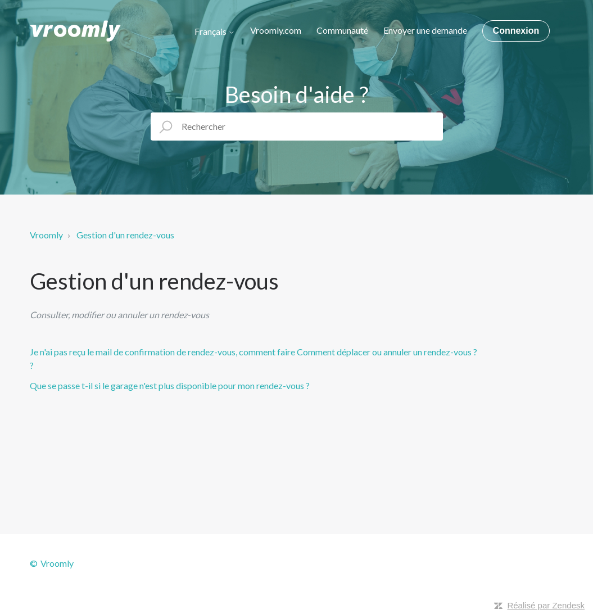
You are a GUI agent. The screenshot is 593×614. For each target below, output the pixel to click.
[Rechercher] (297, 126)
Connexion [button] (516, 30)
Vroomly (46, 234)
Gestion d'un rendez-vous (125, 234)
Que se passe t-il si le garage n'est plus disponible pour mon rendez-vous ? (170, 385)
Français (214, 31)
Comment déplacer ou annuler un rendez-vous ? (387, 351)
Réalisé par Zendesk (546, 605)
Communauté (342, 30)
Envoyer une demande (425, 30)
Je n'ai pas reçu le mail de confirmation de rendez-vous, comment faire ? (162, 358)
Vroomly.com (275, 30)
